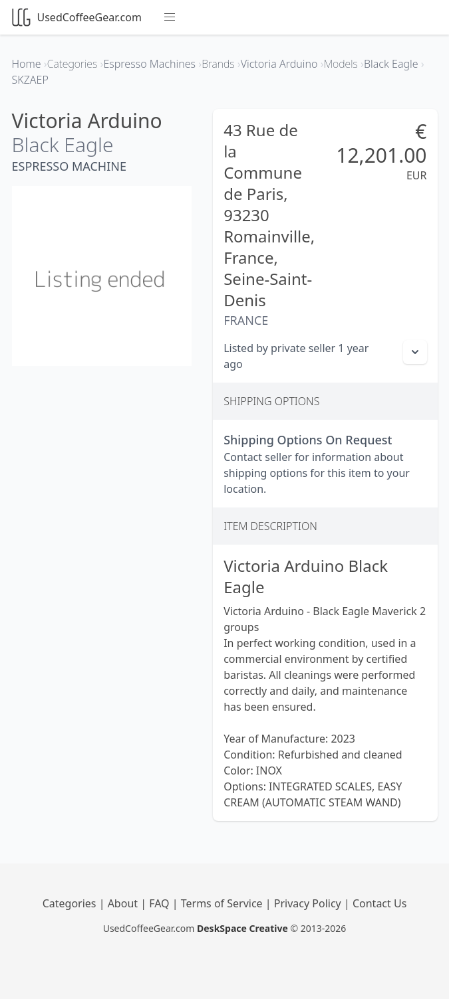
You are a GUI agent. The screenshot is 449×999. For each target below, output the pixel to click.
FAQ (160, 903)
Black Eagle (63, 144)
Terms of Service (223, 903)
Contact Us (379, 903)
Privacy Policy (309, 903)
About (124, 903)
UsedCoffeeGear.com (77, 17)
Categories (71, 903)
